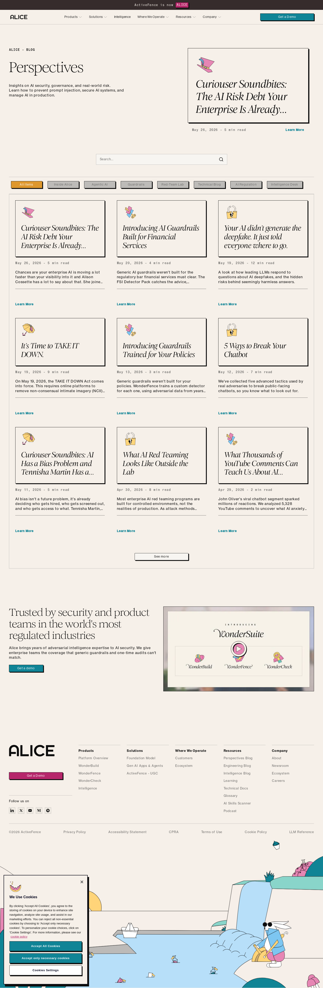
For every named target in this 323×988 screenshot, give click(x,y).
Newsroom (280, 766)
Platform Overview (94, 758)
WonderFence (90, 773)
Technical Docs (236, 788)
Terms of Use (212, 832)
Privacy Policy (74, 832)
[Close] (82, 882)
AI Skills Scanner (237, 803)
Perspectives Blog (238, 758)
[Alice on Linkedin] (12, 810)
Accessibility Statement (127, 832)
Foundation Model (141, 758)
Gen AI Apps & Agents (145, 766)
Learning (231, 781)
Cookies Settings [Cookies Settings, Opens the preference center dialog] (46, 970)
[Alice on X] (21, 810)
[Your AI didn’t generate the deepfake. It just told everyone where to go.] (263, 228)
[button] (73, 17)
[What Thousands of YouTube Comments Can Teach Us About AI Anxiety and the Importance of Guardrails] (263, 455)
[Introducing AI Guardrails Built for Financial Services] (161, 228)
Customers (184, 758)
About (277, 758)
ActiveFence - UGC (142, 773)
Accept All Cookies (45, 946)
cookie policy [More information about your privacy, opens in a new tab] (19, 936)
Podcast (230, 811)
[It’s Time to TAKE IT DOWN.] (60, 342)
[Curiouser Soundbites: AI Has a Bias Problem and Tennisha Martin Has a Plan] (60, 455)
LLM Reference (301, 832)
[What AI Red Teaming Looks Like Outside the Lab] (161, 455)
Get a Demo (287, 17)
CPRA (174, 832)
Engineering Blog (237, 766)
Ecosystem (184, 766)
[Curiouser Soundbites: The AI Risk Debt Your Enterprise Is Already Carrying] (60, 228)
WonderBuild (89, 766)
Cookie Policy (256, 832)
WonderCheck (90, 781)
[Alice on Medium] (39, 810)
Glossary (231, 796)
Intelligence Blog (237, 773)
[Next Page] (161, 556)
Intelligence (122, 17)
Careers (278, 781)
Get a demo (26, 668)
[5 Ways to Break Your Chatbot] (263, 342)
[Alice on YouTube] (30, 810)
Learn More (295, 130)
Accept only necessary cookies (46, 958)
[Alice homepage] (19, 17)
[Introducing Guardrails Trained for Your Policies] (161, 342)
